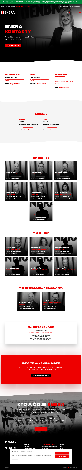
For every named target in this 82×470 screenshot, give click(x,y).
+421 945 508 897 (40, 272)
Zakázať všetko (62, 456)
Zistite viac (42, 429)
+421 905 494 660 (16, 176)
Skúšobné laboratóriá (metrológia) (50, 446)
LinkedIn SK (15, 448)
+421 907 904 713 (16, 196)
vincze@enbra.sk (51, 308)
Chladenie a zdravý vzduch (30, 448)
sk (67, 12)
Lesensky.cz (74, 467)
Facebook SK (6, 448)
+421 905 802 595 (16, 272)
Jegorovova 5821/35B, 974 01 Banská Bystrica (41, 332)
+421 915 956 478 (40, 251)
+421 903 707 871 (52, 306)
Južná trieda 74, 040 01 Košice (51, 124)
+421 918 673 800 (40, 176)
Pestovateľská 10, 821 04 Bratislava (28, 124)
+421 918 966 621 (64, 176)
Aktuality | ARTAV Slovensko (66, 2)
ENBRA (10, 442)
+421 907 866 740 (64, 196)
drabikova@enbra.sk (64, 198)
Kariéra (8, 6)
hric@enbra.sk (14, 253)
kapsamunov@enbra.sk (65, 253)
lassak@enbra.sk (15, 178)
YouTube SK (10, 448)
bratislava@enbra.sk (28, 129)
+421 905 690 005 (16, 251)
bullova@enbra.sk (39, 253)
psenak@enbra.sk (39, 274)
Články (13, 6)
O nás (2, 6)
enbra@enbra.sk (76, 6)
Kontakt (62, 446)
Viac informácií (15, 458)
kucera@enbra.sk (15, 198)
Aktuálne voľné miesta (42, 375)
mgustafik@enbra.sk (28, 308)
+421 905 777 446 (64, 251)
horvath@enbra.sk (40, 219)
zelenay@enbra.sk (40, 178)
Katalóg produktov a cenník (23, 6)
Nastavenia (62, 459)
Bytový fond (45, 448)
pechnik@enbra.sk (40, 198)
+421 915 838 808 (40, 196)
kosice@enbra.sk (51, 129)
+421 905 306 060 (64, 6)
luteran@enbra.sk (15, 274)
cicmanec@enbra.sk (64, 178)
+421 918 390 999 (28, 306)
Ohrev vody (26, 446)
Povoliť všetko (62, 453)
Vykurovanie (27, 444)
